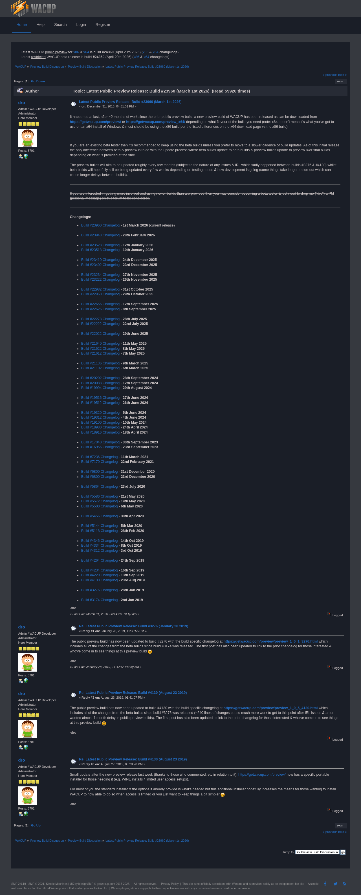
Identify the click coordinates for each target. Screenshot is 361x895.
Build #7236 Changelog (99, 457)
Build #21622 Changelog (100, 349)
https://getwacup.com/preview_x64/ (155, 122)
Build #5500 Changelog (99, 506)
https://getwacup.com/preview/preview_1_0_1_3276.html (271, 641)
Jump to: (288, 852)
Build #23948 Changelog (100, 235)
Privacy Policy (170, 883)
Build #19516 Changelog (100, 398)
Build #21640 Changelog (100, 344)
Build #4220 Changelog (99, 575)
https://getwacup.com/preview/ (95, 122)
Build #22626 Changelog (100, 309)
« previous (330, 74)
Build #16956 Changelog (100, 447)
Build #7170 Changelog (99, 462)
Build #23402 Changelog (100, 265)
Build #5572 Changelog (99, 501)
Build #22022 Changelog (100, 334)
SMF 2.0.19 (18, 883)
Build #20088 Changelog (100, 383)
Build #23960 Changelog (100, 225)
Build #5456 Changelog (99, 516)
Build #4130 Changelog (99, 580)
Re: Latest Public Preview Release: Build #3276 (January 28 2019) (133, 626)
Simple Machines (56, 883)
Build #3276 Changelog (99, 590)
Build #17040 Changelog (100, 442)
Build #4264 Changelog (99, 560)
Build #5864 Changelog (99, 487)
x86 (76, 52)
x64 (86, 52)
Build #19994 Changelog (100, 388)
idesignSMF (85, 883)
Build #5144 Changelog (99, 526)
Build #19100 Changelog (100, 423)
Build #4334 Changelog (99, 545)
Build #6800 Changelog (99, 472)
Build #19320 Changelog (100, 413)
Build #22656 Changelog (100, 304)
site (190, 883)
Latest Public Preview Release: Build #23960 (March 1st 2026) (130, 102)
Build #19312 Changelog (100, 417)
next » (342, 74)
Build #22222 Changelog (100, 324)
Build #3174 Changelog (99, 600)
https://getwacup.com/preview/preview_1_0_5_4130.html (271, 708)
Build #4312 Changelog (99, 551)
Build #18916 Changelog (100, 432)
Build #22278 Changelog (100, 319)
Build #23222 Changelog (100, 280)
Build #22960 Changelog (100, 294)
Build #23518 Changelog (100, 250)
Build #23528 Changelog (100, 245)
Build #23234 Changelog (100, 275)
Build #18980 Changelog (100, 427)
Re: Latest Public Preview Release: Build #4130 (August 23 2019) (133, 693)
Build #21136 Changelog (100, 363)
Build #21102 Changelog (100, 368)
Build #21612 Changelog (100, 353)
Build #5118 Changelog (99, 531)
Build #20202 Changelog (100, 378)
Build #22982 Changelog (100, 289)
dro (21, 102)
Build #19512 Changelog (100, 403)
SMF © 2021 (36, 883)
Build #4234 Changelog (99, 570)
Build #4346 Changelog (99, 541)
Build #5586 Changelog (99, 496)
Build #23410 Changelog (100, 260)
